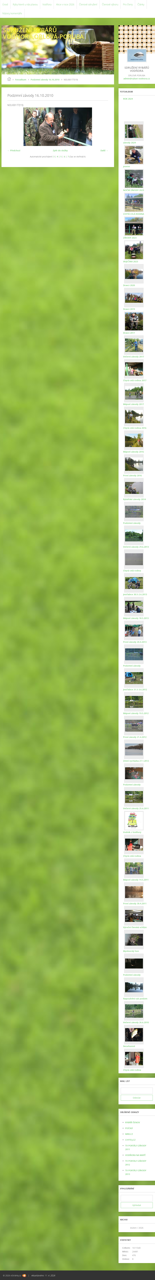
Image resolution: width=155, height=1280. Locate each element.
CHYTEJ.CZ (130, 1139)
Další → (104, 150)
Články (140, 4)
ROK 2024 (128, 98)
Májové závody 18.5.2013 (135, 618)
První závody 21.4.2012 (134, 737)
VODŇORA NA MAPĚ (135, 1155)
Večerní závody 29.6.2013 (136, 546)
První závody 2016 (132, 475)
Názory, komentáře (12, 13)
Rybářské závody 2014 (134, 499)
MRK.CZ (129, 1134)
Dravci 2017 (129, 332)
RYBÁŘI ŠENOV (132, 1122)
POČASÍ (129, 1128)
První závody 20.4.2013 (134, 642)
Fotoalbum (20, 79)
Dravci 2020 (129, 285)
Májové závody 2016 (133, 451)
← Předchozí (13, 150)
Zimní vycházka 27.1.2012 (136, 760)
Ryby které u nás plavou (25, 4)
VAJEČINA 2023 (130, 261)
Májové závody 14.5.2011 (135, 879)
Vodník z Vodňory (132, 832)
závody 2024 (129, 142)
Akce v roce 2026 (65, 4)
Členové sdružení (88, 4)
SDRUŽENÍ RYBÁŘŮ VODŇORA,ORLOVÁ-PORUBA (43, 33)
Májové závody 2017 (133, 404)
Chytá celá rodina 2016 (134, 428)
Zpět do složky (60, 150)
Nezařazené (129, 1046)
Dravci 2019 (129, 309)
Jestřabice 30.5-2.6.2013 (135, 594)
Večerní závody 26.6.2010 (136, 1022)
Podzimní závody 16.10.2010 (45, 79)
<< (124, 1227)
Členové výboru (110, 4)
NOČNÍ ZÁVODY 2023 (133, 190)
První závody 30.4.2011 (134, 903)
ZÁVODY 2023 (129, 237)
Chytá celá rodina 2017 (134, 380)
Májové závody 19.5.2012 (135, 713)
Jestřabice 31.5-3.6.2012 (135, 689)
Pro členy (128, 4)
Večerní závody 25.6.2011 (136, 808)
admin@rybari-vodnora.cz (136, 78)
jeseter (126, 166)
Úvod (5, 4)
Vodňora (46, 4)
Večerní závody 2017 (133, 356)
